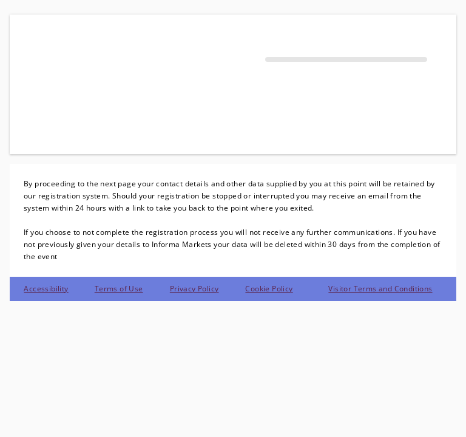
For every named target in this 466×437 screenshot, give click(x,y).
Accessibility (46, 288)
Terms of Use (119, 288)
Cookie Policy (268, 288)
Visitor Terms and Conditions (380, 288)
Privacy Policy (194, 288)
